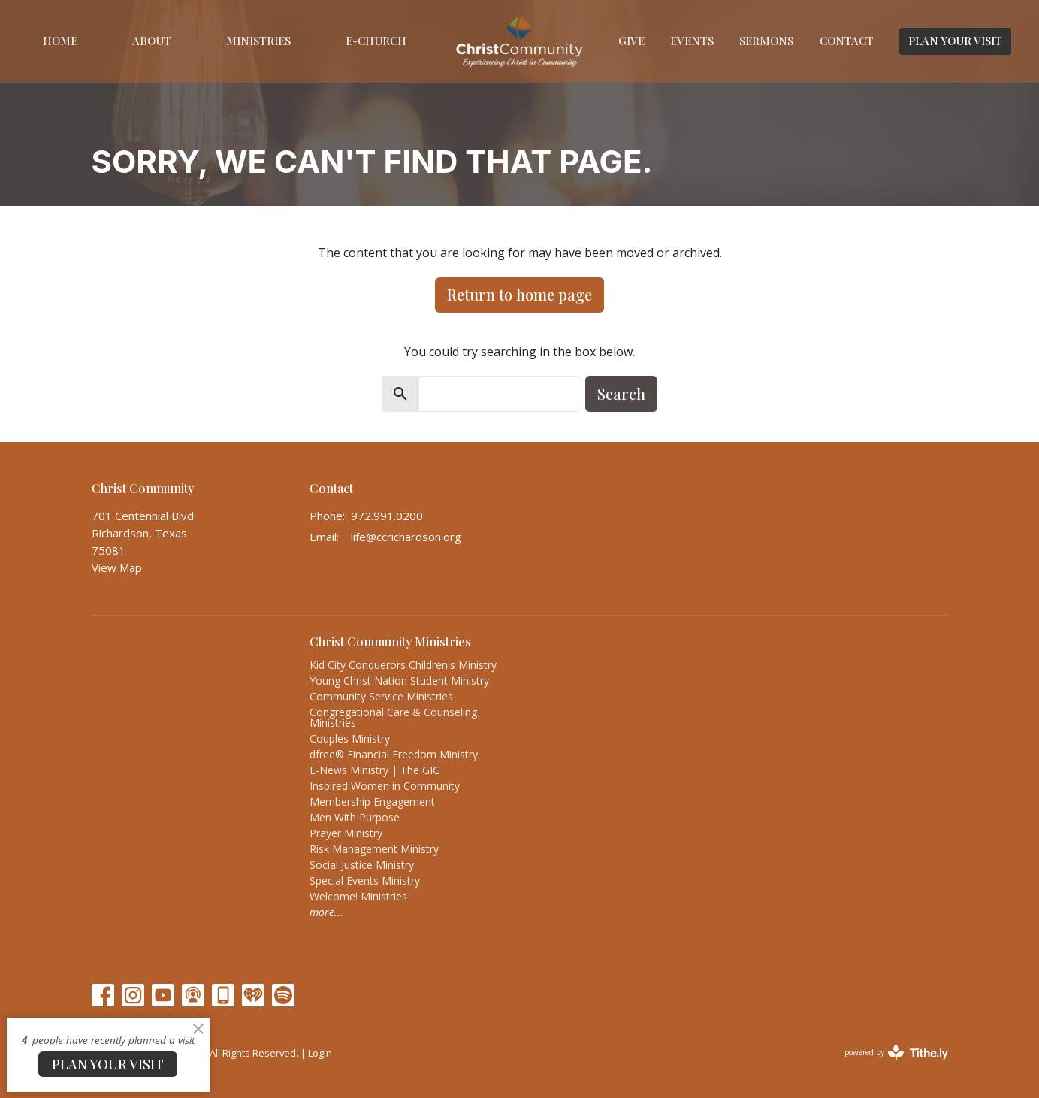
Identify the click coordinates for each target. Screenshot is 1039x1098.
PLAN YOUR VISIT (955, 40)
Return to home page (519, 294)
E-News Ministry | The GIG (375, 770)
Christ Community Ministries (390, 641)
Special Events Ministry (365, 880)
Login (320, 1053)
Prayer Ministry (346, 833)
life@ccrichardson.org (406, 536)
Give (631, 40)
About (151, 40)
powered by (896, 1052)
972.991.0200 (387, 515)
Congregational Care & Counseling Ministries (393, 717)
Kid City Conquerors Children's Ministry (403, 665)
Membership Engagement (372, 801)
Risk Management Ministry (374, 849)
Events (692, 40)
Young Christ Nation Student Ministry (399, 680)
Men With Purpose (355, 817)
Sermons (766, 40)
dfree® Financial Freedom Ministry (394, 754)
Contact (847, 40)
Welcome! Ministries (358, 896)
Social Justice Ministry (362, 865)
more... (326, 912)
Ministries (258, 40)
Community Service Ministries (381, 696)
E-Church (376, 40)
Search (621, 393)
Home (60, 40)
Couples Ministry (350, 738)
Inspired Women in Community (385, 786)
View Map (117, 567)
